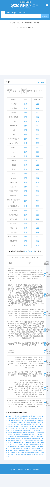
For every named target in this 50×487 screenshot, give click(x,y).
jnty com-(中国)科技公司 (22, 450)
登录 (27, 27)
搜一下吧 (41, 82)
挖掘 (25, 104)
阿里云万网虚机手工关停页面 (27, 424)
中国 (19, 258)
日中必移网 (40, 432)
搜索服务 (36, 23)
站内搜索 (45, 16)
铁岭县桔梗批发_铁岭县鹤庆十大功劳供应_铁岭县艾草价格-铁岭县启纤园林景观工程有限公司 (24, 422)
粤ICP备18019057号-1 (33, 469)
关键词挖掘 (28, 23)
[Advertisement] (21, 51)
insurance (9, 416)
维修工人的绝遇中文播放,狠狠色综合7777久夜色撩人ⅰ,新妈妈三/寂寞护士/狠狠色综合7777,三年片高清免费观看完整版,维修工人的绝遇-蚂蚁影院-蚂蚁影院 (24, 436)
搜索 (37, 104)
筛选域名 (12, 23)
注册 (31, 27)
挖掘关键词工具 (29, 251)
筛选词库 (20, 23)
